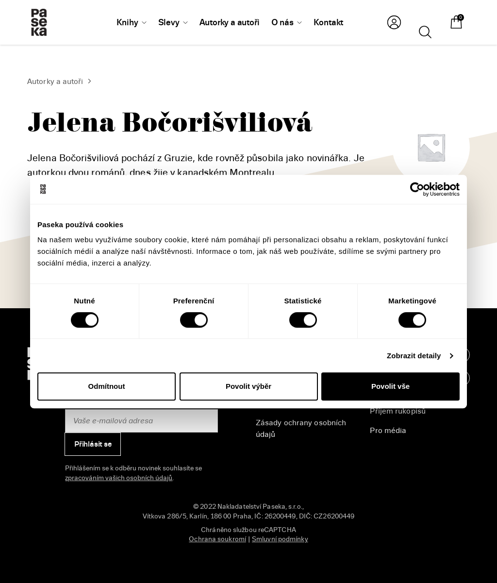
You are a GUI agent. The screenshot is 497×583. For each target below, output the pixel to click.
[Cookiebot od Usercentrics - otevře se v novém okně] (417, 189)
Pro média (388, 430)
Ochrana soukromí (217, 539)
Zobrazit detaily (414, 355)
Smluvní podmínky (280, 539)
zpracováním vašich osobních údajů (118, 478)
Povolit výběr (248, 386)
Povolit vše (390, 386)
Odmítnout (106, 386)
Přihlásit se (93, 444)
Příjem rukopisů (398, 411)
